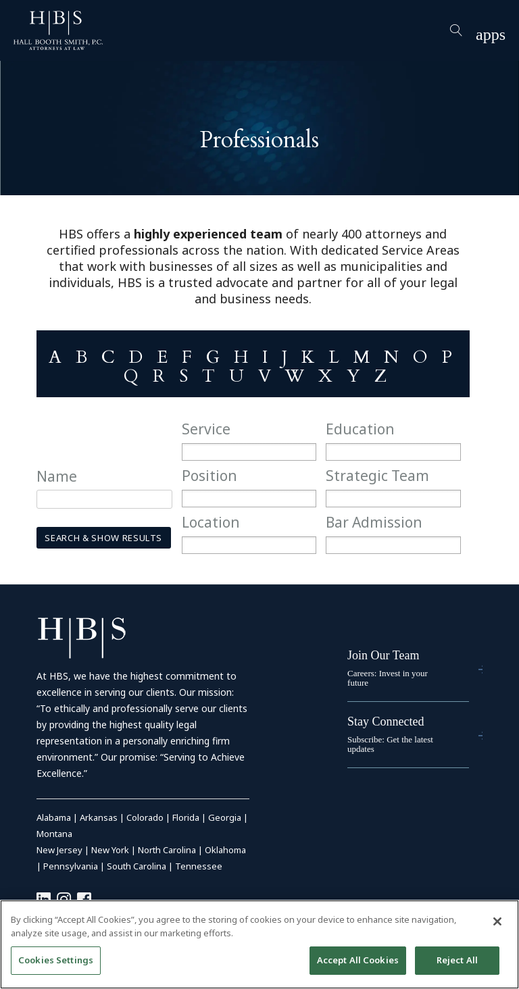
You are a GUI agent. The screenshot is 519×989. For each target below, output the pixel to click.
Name (56, 476)
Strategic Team (377, 475)
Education (360, 429)
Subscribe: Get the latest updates (390, 744)
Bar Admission (374, 522)
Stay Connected (385, 721)
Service (206, 429)
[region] (259, 944)
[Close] (497, 921)
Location (211, 522)
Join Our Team (383, 655)
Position (209, 475)
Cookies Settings (55, 960)
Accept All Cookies (358, 960)
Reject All (457, 960)
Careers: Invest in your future (387, 678)
